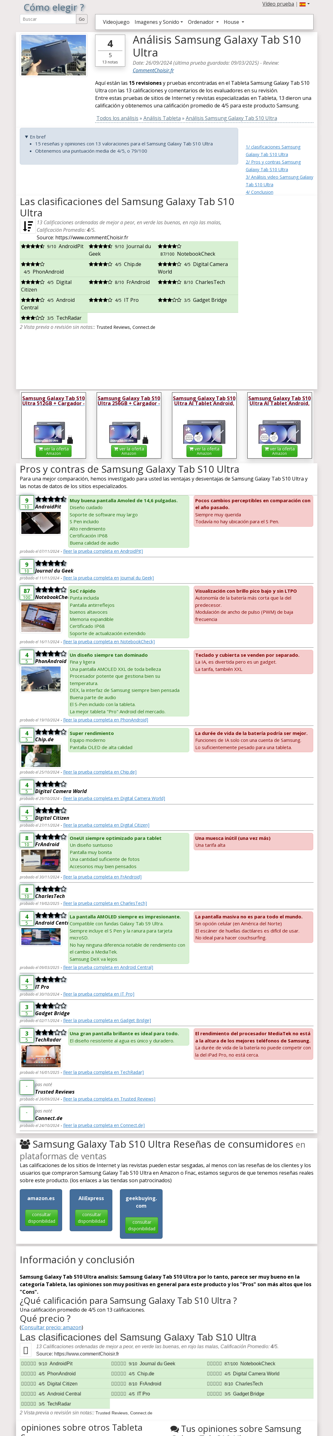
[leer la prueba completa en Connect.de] (104, 1125)
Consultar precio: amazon (51, 1327)
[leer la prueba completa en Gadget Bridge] (107, 1020)
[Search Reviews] (48, 19)
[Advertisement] (280, 290)
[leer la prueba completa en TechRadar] (103, 1072)
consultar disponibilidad (41, 1217)
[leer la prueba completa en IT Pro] (98, 994)
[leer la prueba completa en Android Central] (108, 967)
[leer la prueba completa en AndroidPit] (103, 551)
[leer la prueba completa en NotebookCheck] (109, 642)
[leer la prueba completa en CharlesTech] (105, 903)
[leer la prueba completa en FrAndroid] (102, 877)
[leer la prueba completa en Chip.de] (100, 772)
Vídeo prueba (278, 3)
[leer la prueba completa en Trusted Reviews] (109, 1099)
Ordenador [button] (201, 22)
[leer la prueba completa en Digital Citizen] (106, 825)
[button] (304, 3)
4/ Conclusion (259, 192)
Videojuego (116, 22)
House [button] (232, 22)
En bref (38, 136)
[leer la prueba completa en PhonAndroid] (105, 720)
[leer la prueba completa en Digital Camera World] (114, 798)
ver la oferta (54, 451)
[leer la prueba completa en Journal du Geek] (108, 578)
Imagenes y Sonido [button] (157, 22)
